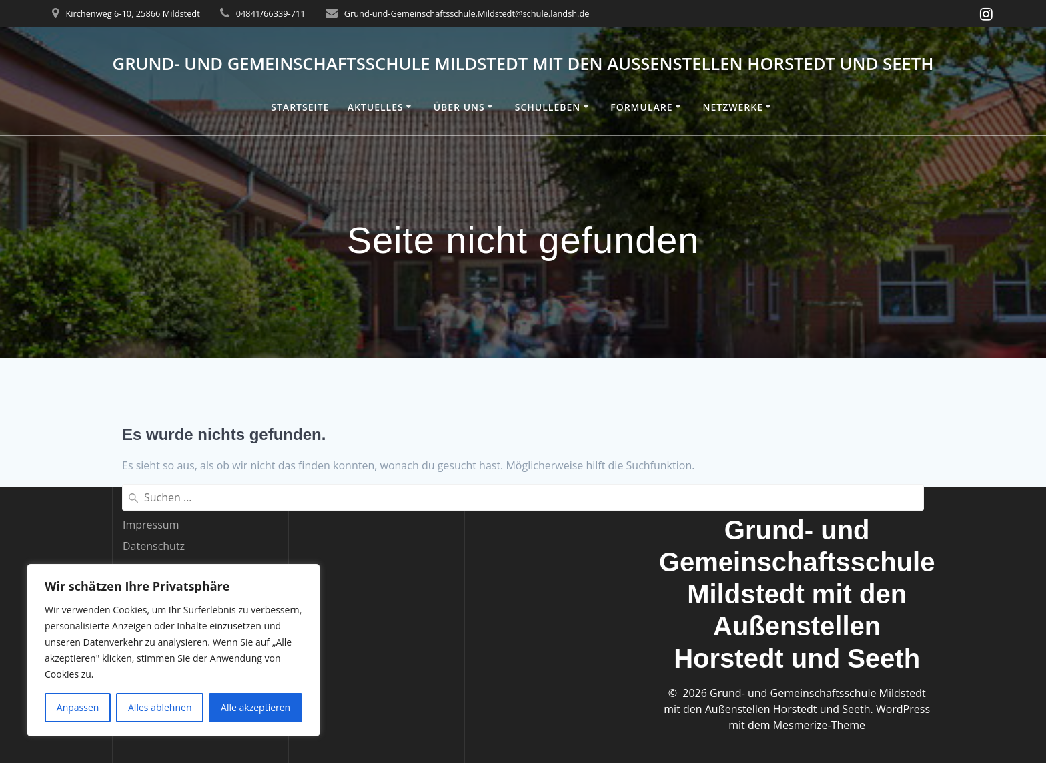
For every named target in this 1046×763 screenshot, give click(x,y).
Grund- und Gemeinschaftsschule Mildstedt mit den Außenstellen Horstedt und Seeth (523, 64)
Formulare (641, 107)
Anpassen (78, 707)
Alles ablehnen (159, 707)
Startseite (300, 107)
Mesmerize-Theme (819, 725)
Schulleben (548, 107)
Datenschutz (154, 546)
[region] (173, 650)
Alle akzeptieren (255, 707)
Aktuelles (376, 107)
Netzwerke (732, 107)
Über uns (459, 107)
